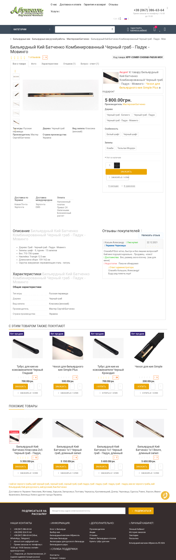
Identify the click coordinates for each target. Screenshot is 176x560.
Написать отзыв (150, 223)
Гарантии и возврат (59, 552)
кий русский (46, 475)
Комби (110, 148)
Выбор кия (55, 520)
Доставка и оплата (70, 4)
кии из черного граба (139, 472)
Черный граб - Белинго (118, 115)
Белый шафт (113, 134)
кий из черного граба (20, 472)
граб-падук (83, 472)
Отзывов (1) (69, 64)
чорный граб (70, 472)
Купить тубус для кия (99, 529)
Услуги (55, 11)
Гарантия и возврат (95, 4)
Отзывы (113, 4)
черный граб (56, 472)
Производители (97, 517)
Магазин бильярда (58, 526)
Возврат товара (57, 546)
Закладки (133, 523)
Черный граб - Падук (144, 115)
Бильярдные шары (59, 533)
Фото (33, 64)
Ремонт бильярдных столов (103, 526)
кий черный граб (40, 472)
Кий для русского (30, 475)
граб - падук (121, 472)
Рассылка (133, 526)
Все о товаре (19, 64)
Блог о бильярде (58, 517)
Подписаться (141, 499)
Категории (32, 29)
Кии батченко (60, 475)
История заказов (137, 520)
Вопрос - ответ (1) (90, 64)
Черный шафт (130, 134)
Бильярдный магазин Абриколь (65, 523)
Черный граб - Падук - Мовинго (122, 120)
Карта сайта (55, 549)
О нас (54, 4)
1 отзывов (34, 57)
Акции (92, 520)
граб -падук (96, 472)
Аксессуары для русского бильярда (67, 529)
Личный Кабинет (137, 517)
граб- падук (109, 472)
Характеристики (50, 64)
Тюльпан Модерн (126, 148)
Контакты (54, 543)
